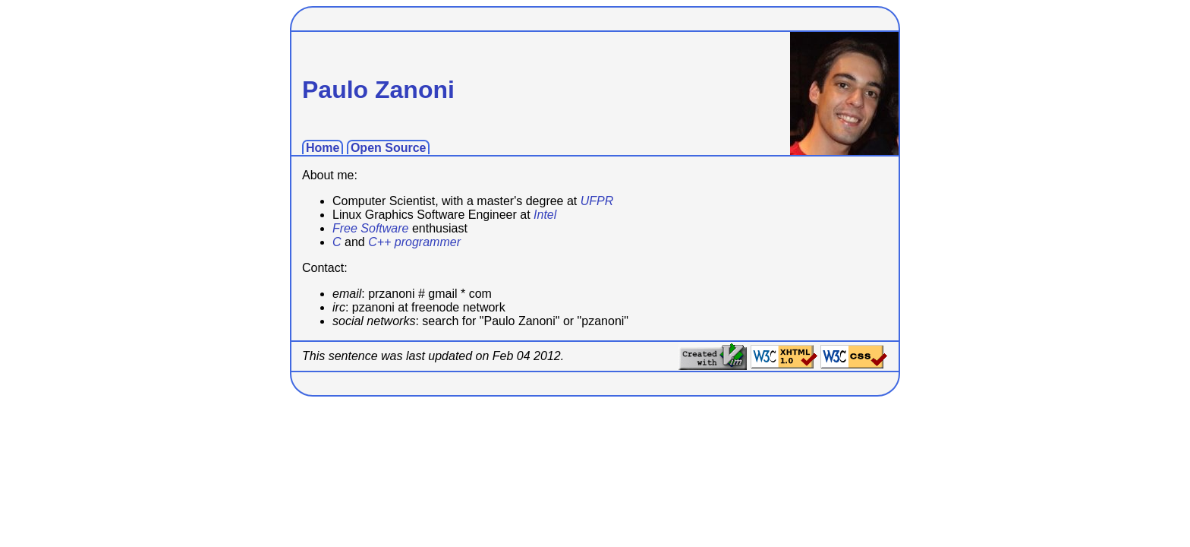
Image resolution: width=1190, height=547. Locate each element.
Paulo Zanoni (378, 89)
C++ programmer (414, 242)
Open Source (389, 147)
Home (322, 147)
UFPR (597, 200)
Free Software (370, 228)
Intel (545, 214)
